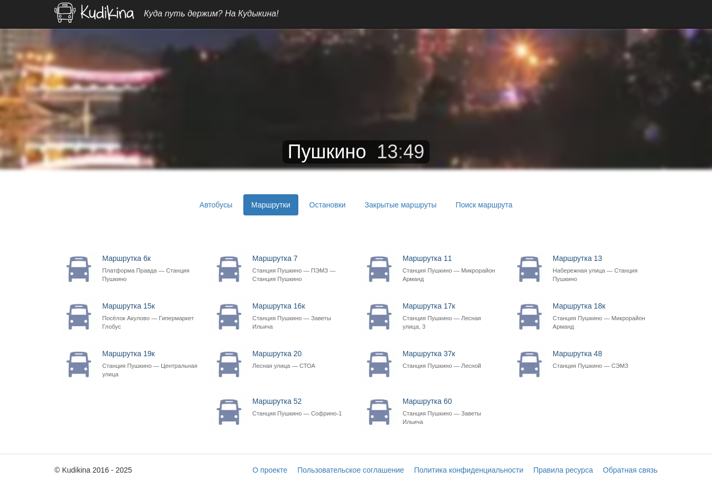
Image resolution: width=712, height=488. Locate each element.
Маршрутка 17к (451, 316)
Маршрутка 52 (300, 407)
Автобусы (215, 205)
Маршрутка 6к (150, 268)
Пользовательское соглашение (350, 470)
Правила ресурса (563, 470)
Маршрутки (270, 205)
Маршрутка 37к (451, 359)
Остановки (327, 205)
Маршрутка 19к (150, 363)
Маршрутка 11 (451, 268)
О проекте (269, 470)
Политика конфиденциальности (469, 470)
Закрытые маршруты (400, 205)
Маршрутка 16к (300, 316)
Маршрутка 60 (451, 411)
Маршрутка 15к (150, 316)
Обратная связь (630, 470)
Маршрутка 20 (300, 359)
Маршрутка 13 (601, 268)
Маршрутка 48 (601, 359)
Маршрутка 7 (300, 268)
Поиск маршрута (484, 205)
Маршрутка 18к (601, 316)
